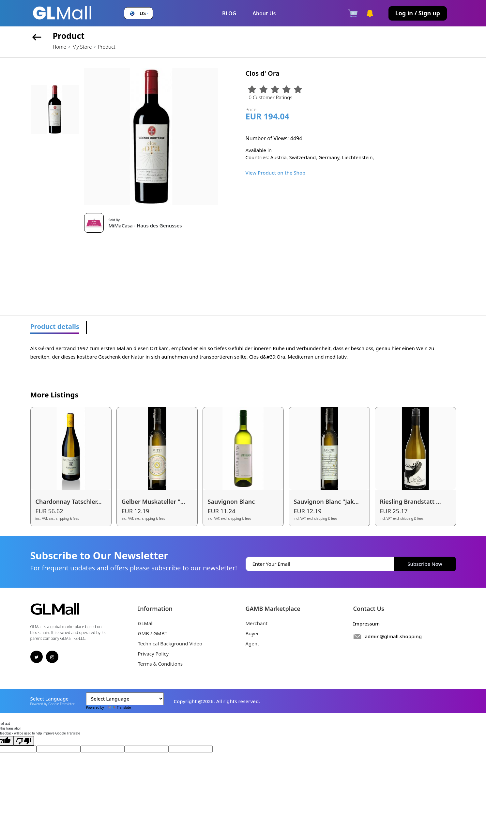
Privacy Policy (153, 653)
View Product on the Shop (276, 172)
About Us (264, 13)
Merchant (257, 623)
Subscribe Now (424, 564)
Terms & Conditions (160, 663)
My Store (82, 46)
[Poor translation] (23, 741)
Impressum (366, 623)
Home (59, 46)
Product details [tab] (55, 326)
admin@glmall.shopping (393, 636)
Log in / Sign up (417, 13)
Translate (118, 707)
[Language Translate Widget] (125, 698)
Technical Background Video (170, 643)
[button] (138, 13)
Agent (252, 643)
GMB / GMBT (152, 633)
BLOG (229, 13)
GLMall (146, 623)
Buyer (252, 633)
